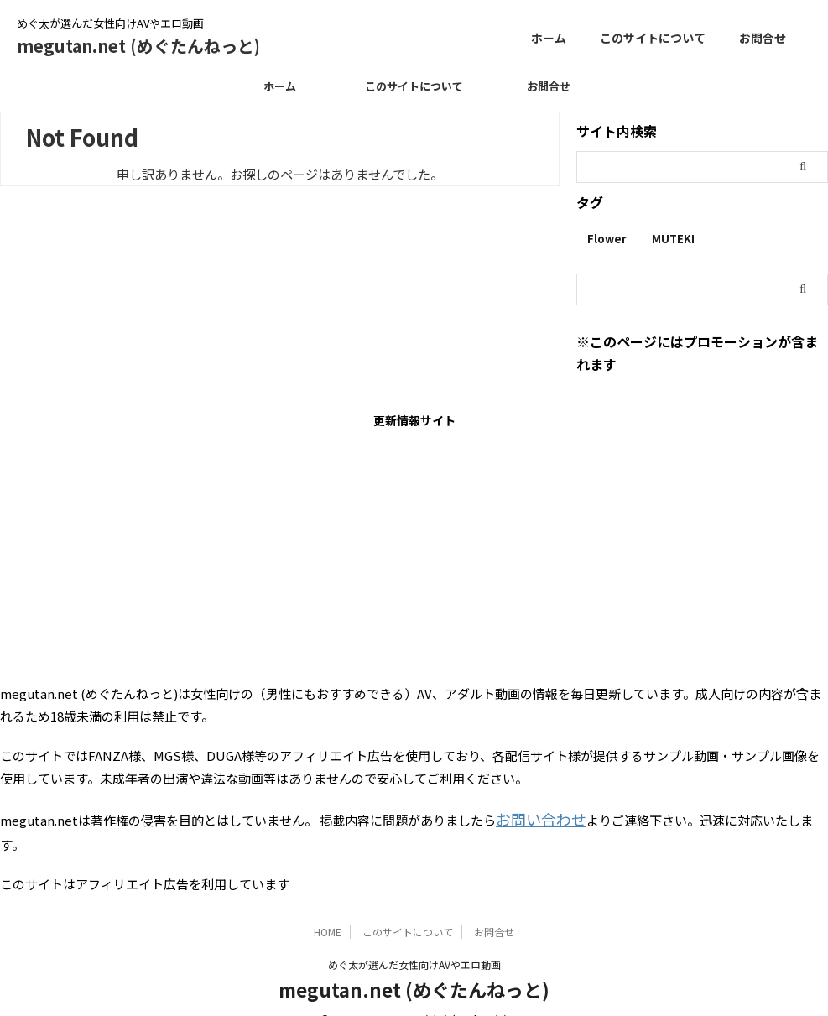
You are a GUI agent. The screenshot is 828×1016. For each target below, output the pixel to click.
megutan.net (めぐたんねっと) (138, 46)
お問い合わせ (533, 817)
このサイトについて (653, 37)
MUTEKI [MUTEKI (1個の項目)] (673, 239)
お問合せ (762, 37)
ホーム (548, 37)
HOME (327, 905)
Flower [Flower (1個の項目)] (607, 239)
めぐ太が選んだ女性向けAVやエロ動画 (414, 937)
